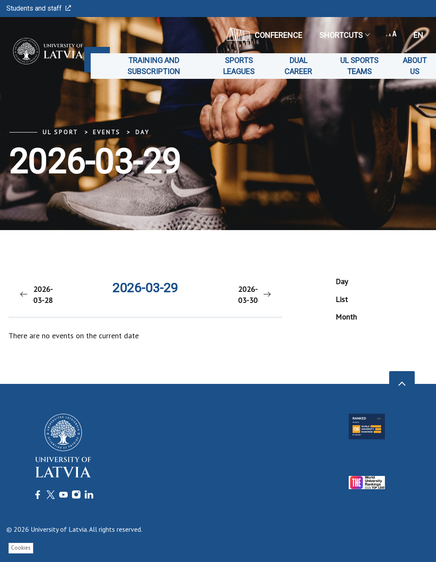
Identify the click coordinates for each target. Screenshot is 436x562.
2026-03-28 (36, 294)
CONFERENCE (264, 34)
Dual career (298, 66)
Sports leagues (239, 66)
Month (346, 317)
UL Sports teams (359, 66)
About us (415, 66)
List (342, 299)
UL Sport (60, 132)
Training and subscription (153, 66)
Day (142, 132)
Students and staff (38, 8)
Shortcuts (344, 35)
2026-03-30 (255, 294)
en (418, 35)
